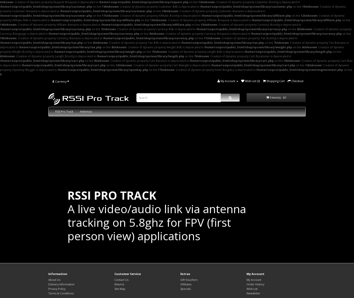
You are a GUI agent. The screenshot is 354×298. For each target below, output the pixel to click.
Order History (255, 284)
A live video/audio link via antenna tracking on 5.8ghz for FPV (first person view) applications (157, 216)
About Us (54, 280)
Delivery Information (61, 284)
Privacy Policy (56, 289)
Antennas (86, 111)
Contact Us (121, 280)
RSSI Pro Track (64, 111)
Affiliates (185, 284)
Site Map (119, 289)
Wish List (252, 289)
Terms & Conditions (61, 293)
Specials (185, 289)
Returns (119, 284)
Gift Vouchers (189, 280)
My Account (254, 280)
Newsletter (253, 293)
